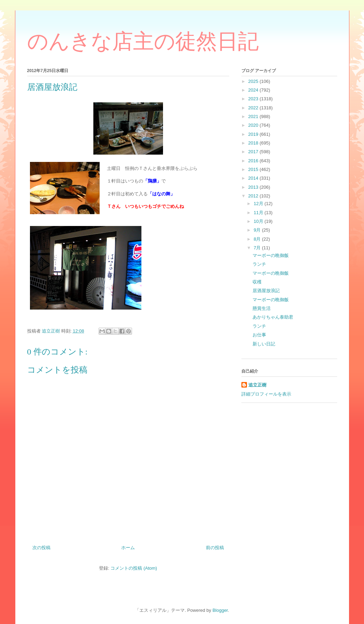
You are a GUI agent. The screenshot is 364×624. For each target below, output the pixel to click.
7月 (258, 247)
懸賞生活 (262, 308)
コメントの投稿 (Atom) (133, 568)
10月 (259, 221)
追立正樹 (257, 385)
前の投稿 (215, 547)
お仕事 (259, 334)
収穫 (257, 281)
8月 (258, 239)
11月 (259, 212)
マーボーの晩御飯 (271, 255)
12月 (259, 203)
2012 (254, 195)
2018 (254, 143)
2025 (254, 81)
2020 (254, 125)
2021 (254, 116)
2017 (254, 151)
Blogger (220, 610)
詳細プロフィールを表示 (266, 394)
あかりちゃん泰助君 (273, 317)
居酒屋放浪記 (266, 290)
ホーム (128, 547)
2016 (254, 160)
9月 (258, 230)
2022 (254, 107)
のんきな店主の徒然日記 (143, 41)
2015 (254, 169)
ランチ (259, 264)
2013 (254, 187)
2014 (254, 178)
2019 (254, 134)
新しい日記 (264, 343)
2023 (254, 98)
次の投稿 (41, 547)
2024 (254, 90)
